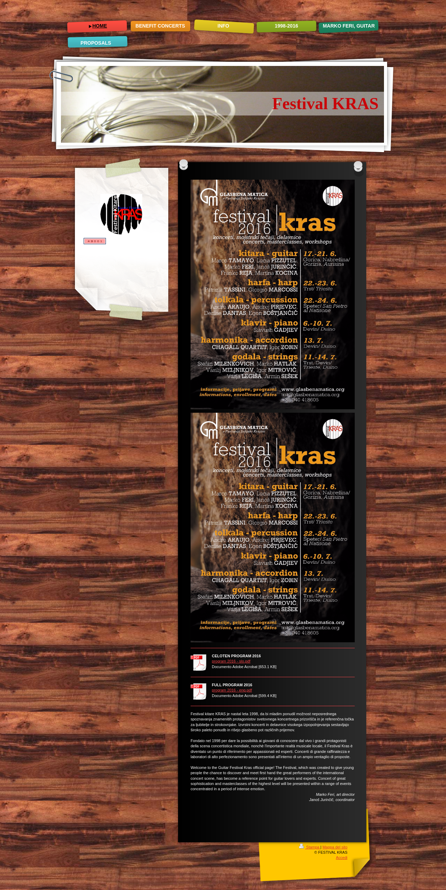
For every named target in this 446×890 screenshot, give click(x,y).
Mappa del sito (334, 847)
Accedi (341, 857)
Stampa (310, 847)
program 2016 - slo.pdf (231, 661)
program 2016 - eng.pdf (232, 690)
